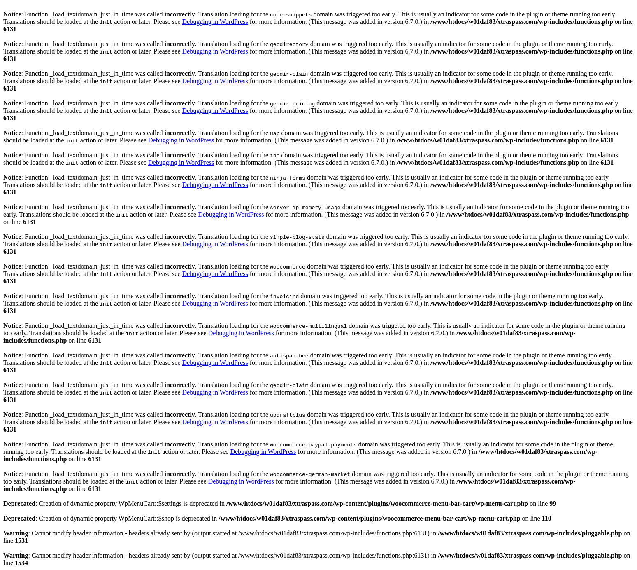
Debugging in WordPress (215, 21)
